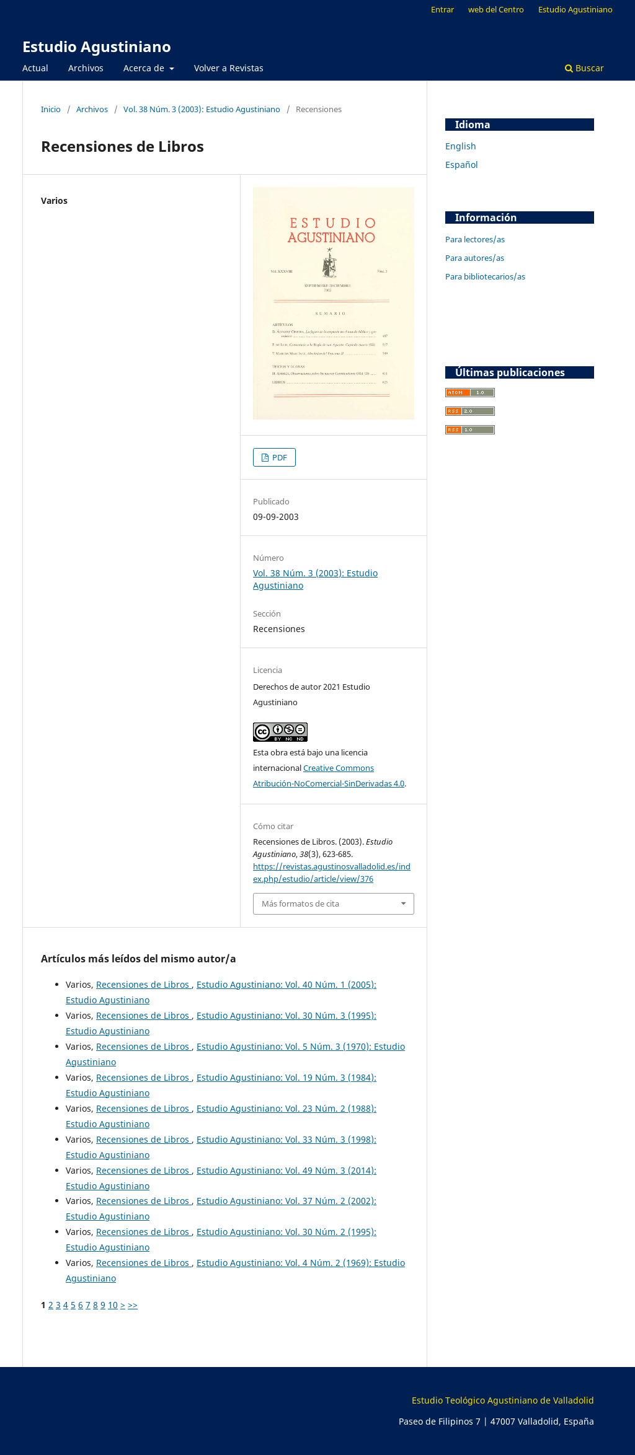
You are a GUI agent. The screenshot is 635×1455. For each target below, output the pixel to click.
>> (133, 1305)
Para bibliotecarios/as (485, 276)
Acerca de (145, 68)
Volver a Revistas (229, 68)
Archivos (86, 68)
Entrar (442, 9)
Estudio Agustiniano (96, 46)
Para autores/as (474, 257)
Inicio (51, 109)
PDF (278, 457)
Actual (35, 68)
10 (113, 1305)
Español (461, 164)
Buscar (584, 68)
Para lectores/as (475, 239)
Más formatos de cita (300, 903)
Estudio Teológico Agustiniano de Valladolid (503, 1400)
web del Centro (496, 9)
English (460, 146)
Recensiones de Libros (144, 984)
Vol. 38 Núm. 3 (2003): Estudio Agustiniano (201, 109)
